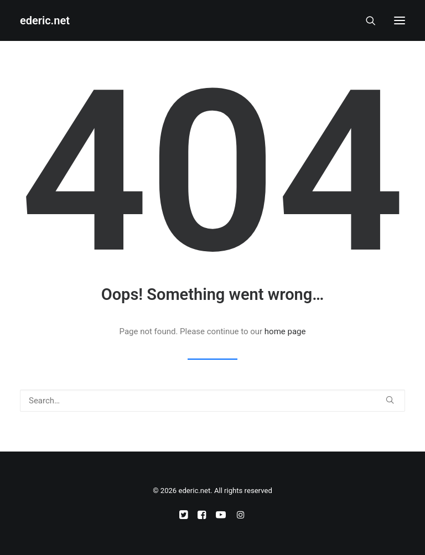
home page (285, 331)
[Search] (366, 20)
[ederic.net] (45, 20)
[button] (399, 20)
